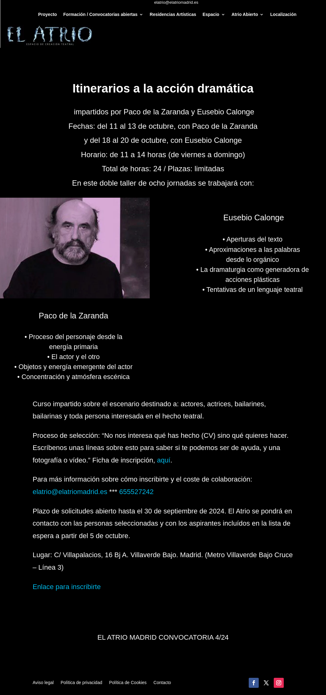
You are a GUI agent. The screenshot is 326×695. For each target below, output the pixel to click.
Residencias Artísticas (173, 14)
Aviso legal (43, 682)
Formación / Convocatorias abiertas (100, 14)
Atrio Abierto (245, 14)
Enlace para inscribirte (67, 587)
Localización (283, 14)
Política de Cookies (128, 682)
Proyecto (47, 14)
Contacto (162, 682)
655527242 (136, 492)
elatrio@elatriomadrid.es (70, 492)
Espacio (210, 14)
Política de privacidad (81, 682)
